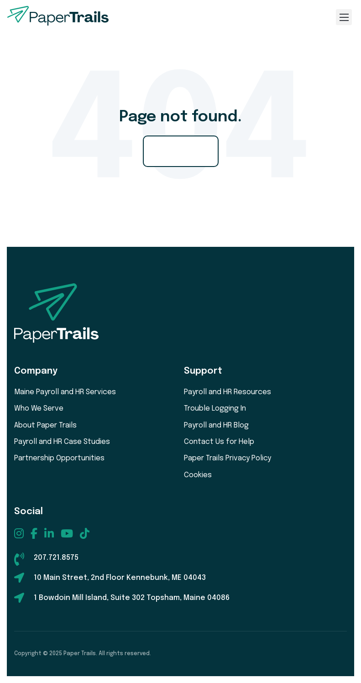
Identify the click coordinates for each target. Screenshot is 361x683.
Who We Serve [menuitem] (38, 408)
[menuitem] (19, 533)
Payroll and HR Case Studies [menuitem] (62, 442)
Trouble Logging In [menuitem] (215, 408)
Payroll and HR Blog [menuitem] (216, 425)
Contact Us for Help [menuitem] (219, 442)
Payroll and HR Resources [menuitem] (227, 392)
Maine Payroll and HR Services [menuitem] (65, 392)
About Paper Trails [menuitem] (45, 425)
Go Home (180, 151)
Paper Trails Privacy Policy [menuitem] (227, 458)
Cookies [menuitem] (198, 475)
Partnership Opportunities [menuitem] (59, 458)
